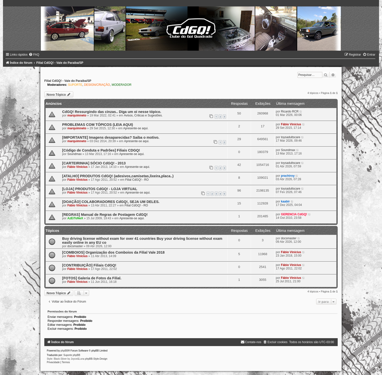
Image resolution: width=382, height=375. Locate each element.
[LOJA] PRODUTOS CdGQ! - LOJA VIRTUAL (99, 189)
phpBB (64, 350)
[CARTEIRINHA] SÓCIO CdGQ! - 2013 (94, 163)
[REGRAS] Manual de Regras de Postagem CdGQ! (105, 215)
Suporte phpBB (71, 355)
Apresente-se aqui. (136, 128)
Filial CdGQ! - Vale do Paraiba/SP (67, 81)
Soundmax (74, 154)
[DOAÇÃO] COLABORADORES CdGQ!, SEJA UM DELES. (110, 202)
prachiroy (288, 175)
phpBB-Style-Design (96, 358)
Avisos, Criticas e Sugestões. (143, 115)
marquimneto (76, 115)
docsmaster (75, 246)
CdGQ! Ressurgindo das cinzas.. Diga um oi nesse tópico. (111, 112)
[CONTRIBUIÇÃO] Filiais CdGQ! (89, 265)
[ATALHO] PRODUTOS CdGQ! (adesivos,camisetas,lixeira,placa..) (118, 176)
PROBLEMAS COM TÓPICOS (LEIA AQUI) (97, 125)
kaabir (285, 201)
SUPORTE (75, 85)
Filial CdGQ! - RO (137, 179)
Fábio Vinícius (291, 124)
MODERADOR (121, 85)
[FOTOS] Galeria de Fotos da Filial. (91, 278)
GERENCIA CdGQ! (294, 214)
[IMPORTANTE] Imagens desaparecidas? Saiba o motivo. (110, 137)
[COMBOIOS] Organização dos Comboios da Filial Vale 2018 (113, 252)
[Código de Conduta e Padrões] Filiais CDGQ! (101, 150)
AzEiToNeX (75, 218)
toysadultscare (290, 137)
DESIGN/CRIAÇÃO (97, 85)
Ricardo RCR (290, 111)
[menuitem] (34, 54)
